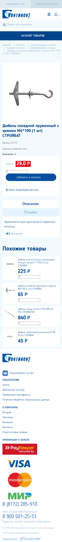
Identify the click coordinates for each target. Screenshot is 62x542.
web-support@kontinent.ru (19, 512)
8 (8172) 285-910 (19, 504)
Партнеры (7, 417)
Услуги (5, 385)
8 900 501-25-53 (19, 516)
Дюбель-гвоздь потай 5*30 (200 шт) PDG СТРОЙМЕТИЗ (35, 310)
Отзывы (30, 212)
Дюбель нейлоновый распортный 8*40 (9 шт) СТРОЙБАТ (36, 333)
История (6, 412)
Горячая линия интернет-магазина (26, 521)
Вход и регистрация (46, 4)
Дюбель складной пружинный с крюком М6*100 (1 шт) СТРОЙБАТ (37, 287)
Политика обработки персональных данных (26, 400)
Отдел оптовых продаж (14, 432)
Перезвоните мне (15, 4)
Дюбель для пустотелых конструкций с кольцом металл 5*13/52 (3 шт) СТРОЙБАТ (36, 263)
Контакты (7, 427)
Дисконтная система (13, 390)
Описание (30, 204)
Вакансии (7, 422)
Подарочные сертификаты (16, 395)
